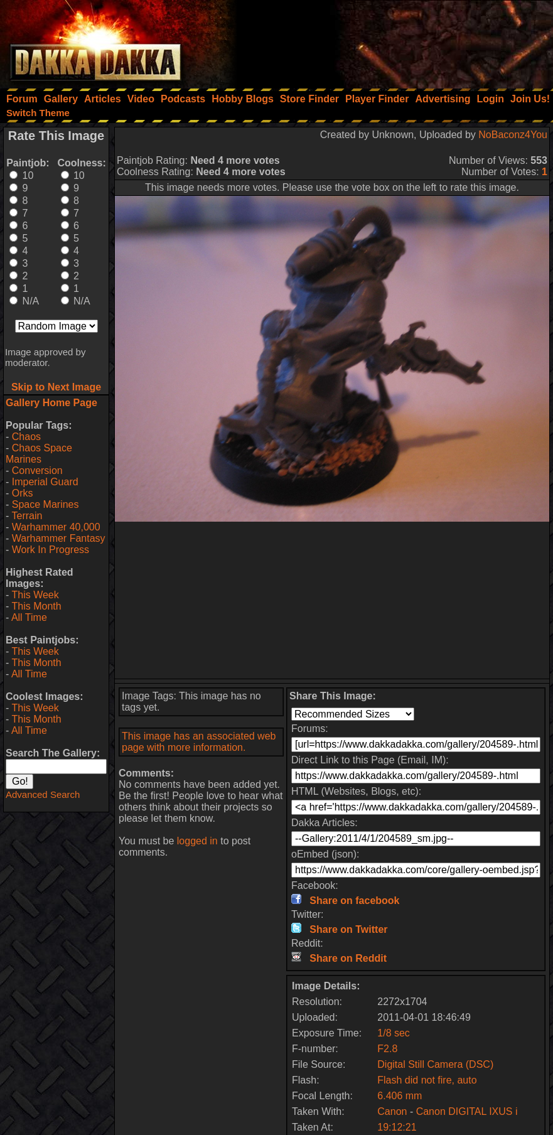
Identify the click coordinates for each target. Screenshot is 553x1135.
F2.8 (387, 1048)
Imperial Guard (45, 481)
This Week (34, 594)
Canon (392, 1111)
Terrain (26, 515)
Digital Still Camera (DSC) (435, 1064)
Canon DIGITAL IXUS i (467, 1111)
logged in (197, 841)
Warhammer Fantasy (58, 538)
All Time (29, 617)
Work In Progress (50, 549)
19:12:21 (396, 1127)
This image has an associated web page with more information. (199, 742)
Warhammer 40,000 (56, 527)
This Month (36, 606)
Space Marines (45, 504)
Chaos (26, 436)
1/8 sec (393, 1033)
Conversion (37, 470)
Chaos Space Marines (39, 454)
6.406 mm (399, 1095)
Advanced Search (43, 794)
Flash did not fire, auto (426, 1080)
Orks (22, 493)
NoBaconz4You (512, 134)
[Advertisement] (384, 41)
